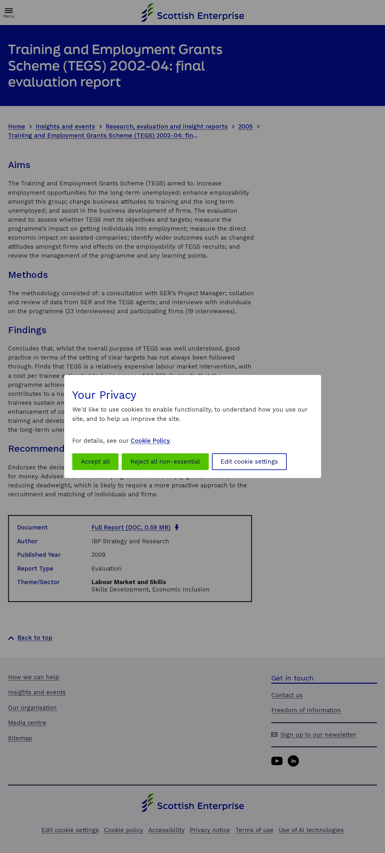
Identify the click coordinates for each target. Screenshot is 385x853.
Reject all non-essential (165, 461)
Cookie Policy (150, 440)
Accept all (95, 461)
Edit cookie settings (249, 461)
